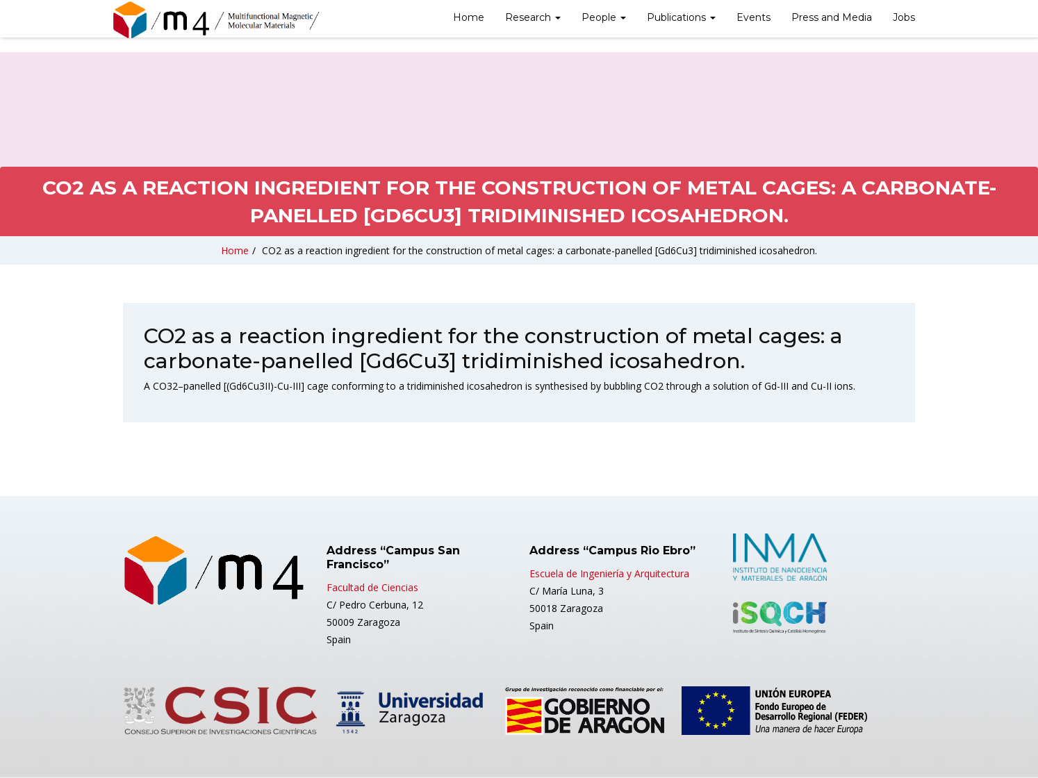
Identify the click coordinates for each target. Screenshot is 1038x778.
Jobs (904, 17)
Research (533, 17)
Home (468, 17)
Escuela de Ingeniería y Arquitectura (609, 573)
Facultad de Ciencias (372, 587)
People (604, 17)
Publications (681, 17)
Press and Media (831, 17)
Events (753, 17)
